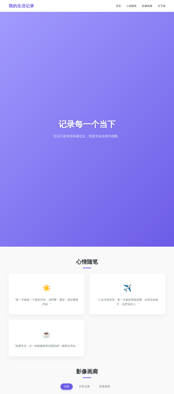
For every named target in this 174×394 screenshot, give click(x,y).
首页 (118, 5)
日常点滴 (84, 386)
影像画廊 (147, 5)
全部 (66, 386)
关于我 (161, 5)
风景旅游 (104, 386)
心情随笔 (131, 5)
